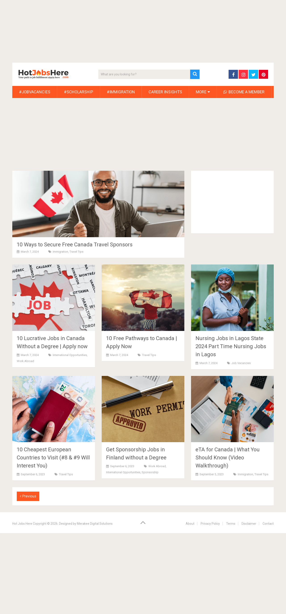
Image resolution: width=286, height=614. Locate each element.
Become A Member (244, 92)
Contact (268, 523)
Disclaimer (249, 523)
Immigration (60, 251)
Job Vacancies (241, 363)
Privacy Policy (210, 523)
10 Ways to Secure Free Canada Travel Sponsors (74, 244)
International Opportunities (70, 355)
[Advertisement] (134, 31)
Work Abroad (25, 361)
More (201, 92)
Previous (28, 496)
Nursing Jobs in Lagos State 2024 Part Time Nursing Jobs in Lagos (231, 346)
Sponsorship (150, 472)
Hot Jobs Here (22, 523)
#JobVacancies (34, 92)
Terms (230, 523)
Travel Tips (76, 251)
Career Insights (165, 92)
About (190, 523)
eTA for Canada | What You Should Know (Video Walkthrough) (228, 457)
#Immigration (121, 92)
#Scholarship (78, 92)
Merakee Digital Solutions (95, 523)
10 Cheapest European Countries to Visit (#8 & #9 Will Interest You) (53, 457)
